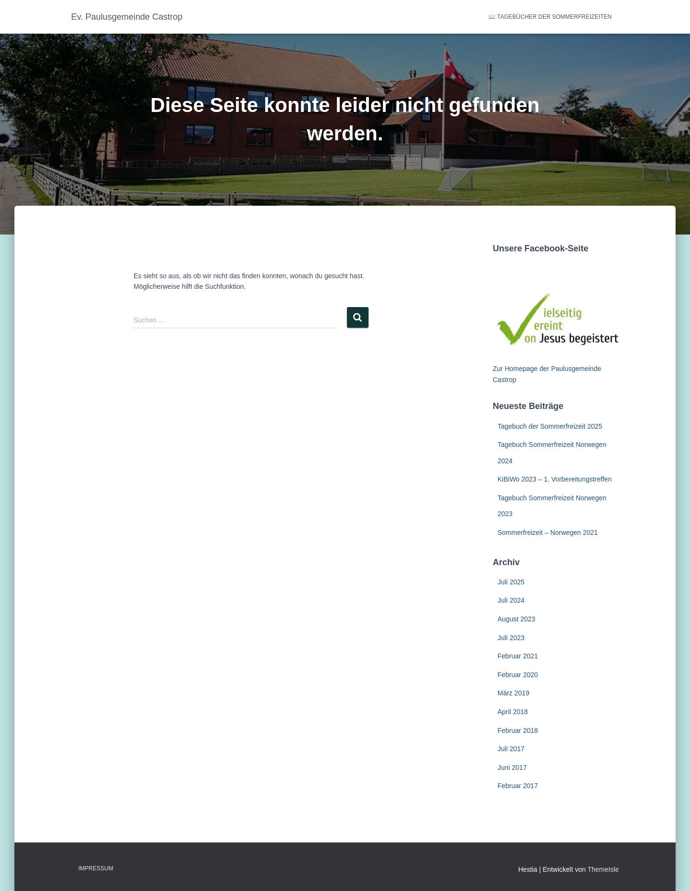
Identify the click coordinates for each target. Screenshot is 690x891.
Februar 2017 (518, 786)
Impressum (95, 868)
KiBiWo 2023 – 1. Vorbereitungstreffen (555, 479)
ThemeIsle (603, 869)
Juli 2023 (511, 638)
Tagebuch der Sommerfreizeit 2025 (550, 426)
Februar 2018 (518, 730)
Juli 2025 (511, 582)
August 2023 (517, 619)
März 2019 (514, 693)
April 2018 (513, 712)
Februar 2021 (518, 656)
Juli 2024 (511, 600)
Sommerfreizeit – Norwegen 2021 (548, 532)
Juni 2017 (512, 767)
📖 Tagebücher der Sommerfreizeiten (550, 16)
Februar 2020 (518, 675)
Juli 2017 (511, 749)
